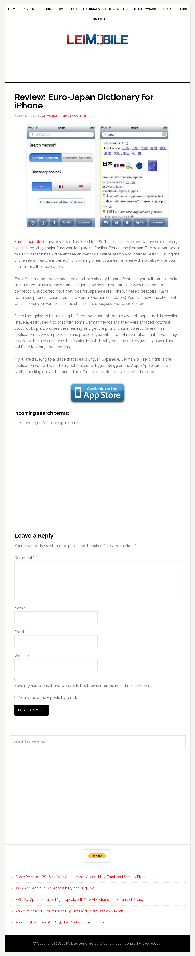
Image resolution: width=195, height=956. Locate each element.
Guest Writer (116, 9)
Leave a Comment (76, 115)
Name (20, 608)
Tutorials (91, 9)
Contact (97, 19)
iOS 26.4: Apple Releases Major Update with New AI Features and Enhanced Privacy (80, 900)
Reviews (29, 9)
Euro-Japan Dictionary (33, 242)
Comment (24, 557)
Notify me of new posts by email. (47, 697)
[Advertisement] (97, 65)
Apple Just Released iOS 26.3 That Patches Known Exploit (60, 922)
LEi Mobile (97, 39)
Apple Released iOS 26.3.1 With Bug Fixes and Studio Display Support (69, 911)
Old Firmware (145, 9)
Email (20, 632)
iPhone (47, 9)
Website (21, 655)
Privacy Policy (149, 943)
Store (183, 9)
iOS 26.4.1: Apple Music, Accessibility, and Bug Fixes (56, 888)
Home (12, 9)
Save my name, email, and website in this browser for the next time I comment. (83, 685)
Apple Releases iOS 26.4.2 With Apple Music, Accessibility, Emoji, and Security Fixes (80, 877)
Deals (167, 9)
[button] (97, 176)
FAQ (74, 9)
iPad (62, 9)
